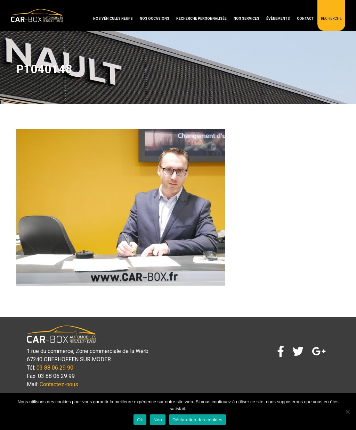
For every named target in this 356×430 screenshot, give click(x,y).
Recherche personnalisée (201, 18)
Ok (140, 419)
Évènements (278, 18)
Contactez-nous (59, 384)
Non (157, 419)
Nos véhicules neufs (113, 18)
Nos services (246, 18)
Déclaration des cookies (197, 419)
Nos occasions (154, 18)
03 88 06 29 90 (55, 367)
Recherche (331, 18)
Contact (305, 18)
